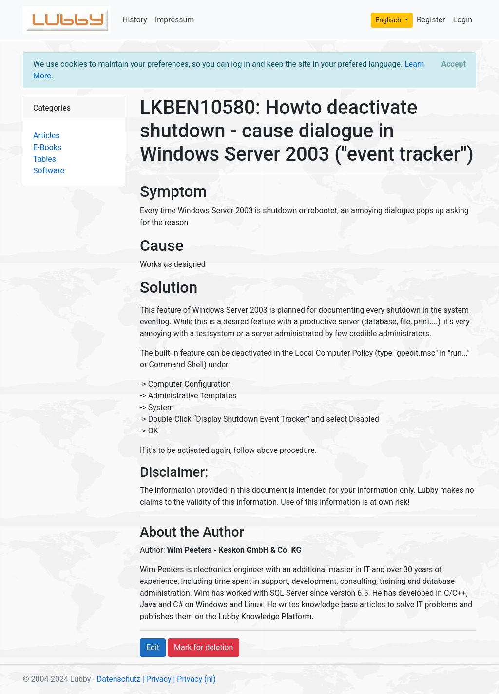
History (134, 19)
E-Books (47, 147)
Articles (46, 135)
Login (462, 19)
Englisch (389, 20)
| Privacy (157, 679)
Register (431, 19)
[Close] (454, 64)
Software (48, 170)
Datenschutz (118, 679)
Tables (44, 159)
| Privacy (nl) (194, 679)
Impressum (174, 19)
